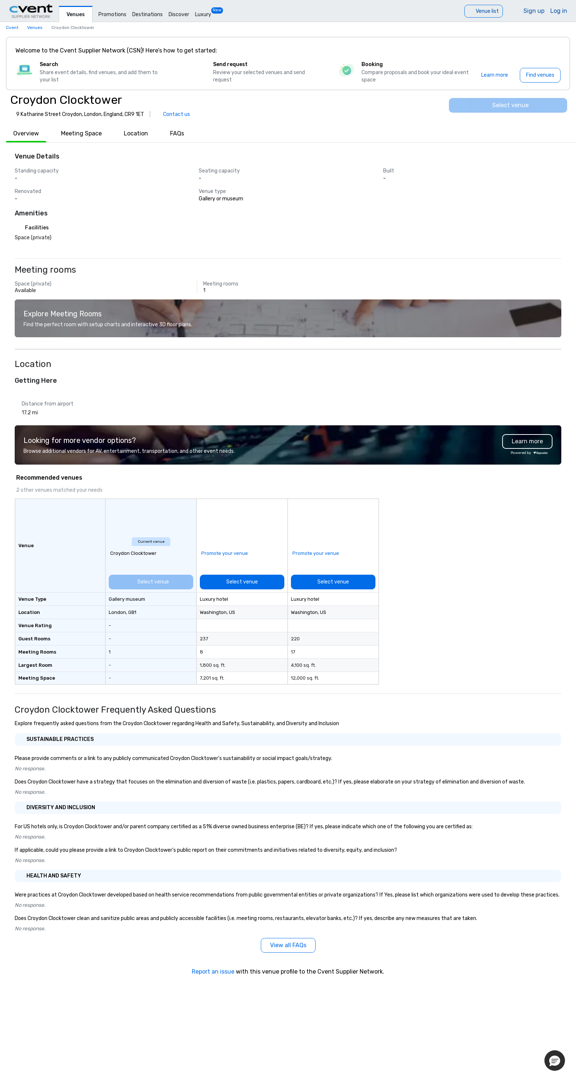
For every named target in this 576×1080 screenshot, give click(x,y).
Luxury (203, 14)
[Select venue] (508, 105)
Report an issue (213, 971)
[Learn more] (494, 75)
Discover (179, 14)
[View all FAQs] (288, 945)
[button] (554, 1060)
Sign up (533, 10)
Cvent (12, 27)
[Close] (553, 50)
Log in (558, 10)
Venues (75, 14)
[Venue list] (483, 11)
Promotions (112, 14)
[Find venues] (540, 75)
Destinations (147, 14)
